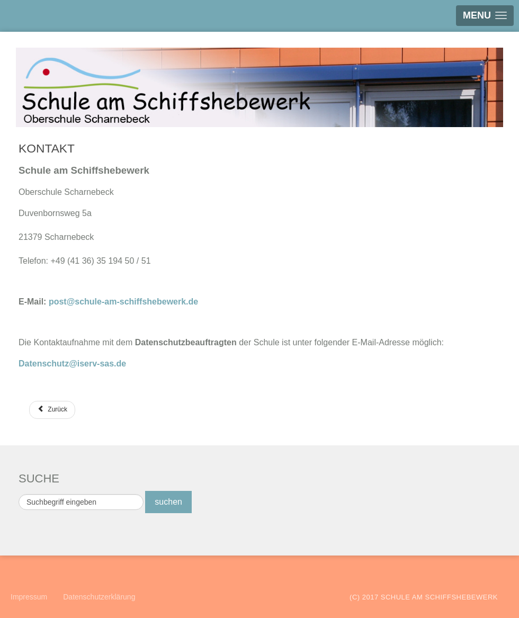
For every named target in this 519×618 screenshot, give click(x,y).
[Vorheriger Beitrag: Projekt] (52, 410)
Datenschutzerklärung (99, 597)
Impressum (29, 597)
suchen (168, 501)
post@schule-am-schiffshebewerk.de (123, 301)
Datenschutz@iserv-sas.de (72, 363)
